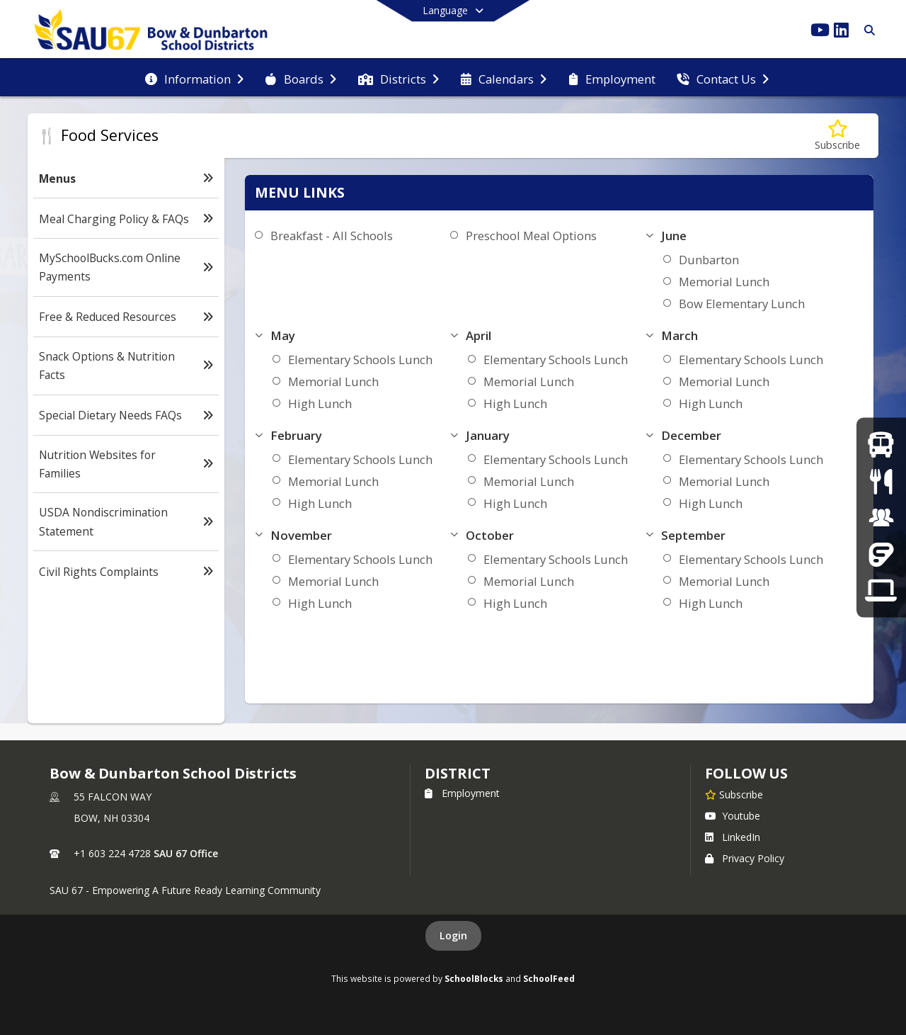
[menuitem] (194, 78)
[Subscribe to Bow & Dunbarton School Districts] (734, 794)
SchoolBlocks (474, 978)
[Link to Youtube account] (819, 32)
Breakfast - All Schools (331, 235)
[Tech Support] (881, 590)
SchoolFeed (549, 978)
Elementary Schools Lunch (360, 359)
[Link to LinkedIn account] (840, 32)
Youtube (732, 815)
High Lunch (320, 403)
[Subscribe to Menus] (837, 135)
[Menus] (881, 480)
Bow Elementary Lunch (742, 303)
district (457, 773)
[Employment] (881, 517)
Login (453, 935)
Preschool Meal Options (531, 235)
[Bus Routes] (881, 444)
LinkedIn (732, 837)
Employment (462, 793)
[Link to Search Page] (867, 30)
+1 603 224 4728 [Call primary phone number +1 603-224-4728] (112, 853)
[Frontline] (881, 553)
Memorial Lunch (724, 281)
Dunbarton (709, 259)
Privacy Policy (744, 858)
